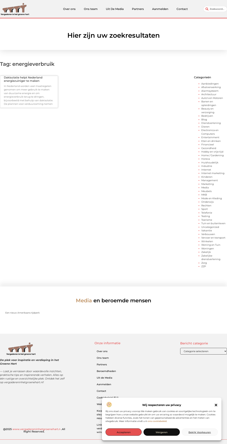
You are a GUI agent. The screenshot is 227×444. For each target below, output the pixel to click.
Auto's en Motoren (212, 97)
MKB (204, 194)
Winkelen (207, 241)
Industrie (206, 165)
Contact (182, 9)
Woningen (207, 248)
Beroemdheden (106, 371)
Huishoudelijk (209, 162)
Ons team (91, 9)
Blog (204, 119)
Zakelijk (206, 251)
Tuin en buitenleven (213, 223)
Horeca (205, 158)
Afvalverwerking (211, 87)
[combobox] (215, 9)
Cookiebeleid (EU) (107, 397)
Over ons (69, 9)
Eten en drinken (211, 140)
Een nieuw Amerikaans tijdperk (22, 312)
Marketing (207, 183)
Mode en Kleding (211, 198)
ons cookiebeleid (157, 431)
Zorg (204, 262)
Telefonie (206, 212)
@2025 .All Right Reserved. (34, 430)
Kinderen (207, 176)
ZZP (203, 266)
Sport (204, 208)
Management (209, 180)
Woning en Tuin (210, 244)
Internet (206, 169)
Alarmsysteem (210, 90)
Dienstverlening (211, 122)
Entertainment (210, 137)
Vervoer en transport (213, 237)
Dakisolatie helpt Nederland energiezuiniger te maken (23, 79)
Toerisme (206, 219)
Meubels (206, 191)
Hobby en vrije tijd (212, 151)
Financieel (207, 144)
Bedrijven (207, 115)
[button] (216, 415)
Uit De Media (115, 9)
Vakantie (206, 230)
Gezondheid (208, 148)
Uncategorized (210, 226)
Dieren (205, 126)
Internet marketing (212, 173)
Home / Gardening (212, 155)
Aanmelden (160, 9)
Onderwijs (207, 201)
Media (205, 187)
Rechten (206, 205)
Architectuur (208, 94)
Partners (138, 9)
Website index (105, 404)
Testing (205, 216)
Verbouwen (208, 234)
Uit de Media (104, 377)
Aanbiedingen (210, 83)
